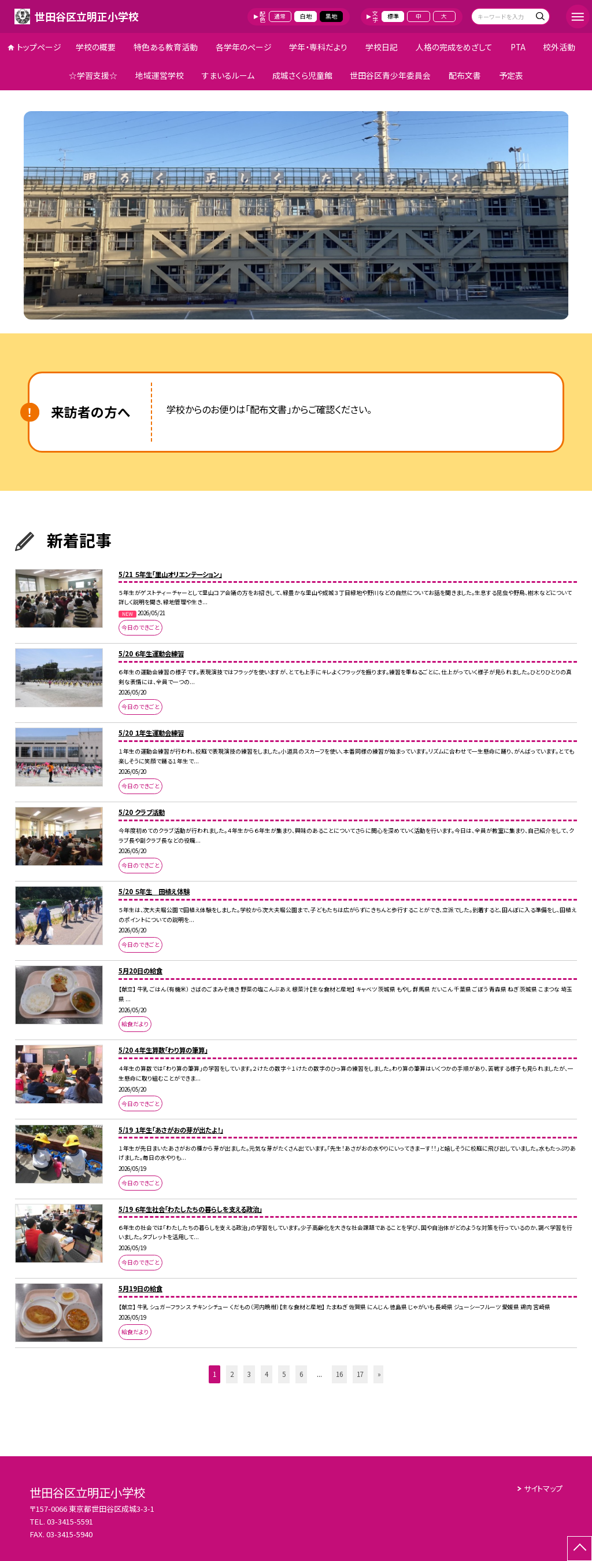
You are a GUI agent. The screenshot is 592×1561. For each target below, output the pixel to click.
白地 (306, 16)
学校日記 (381, 47)
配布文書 (465, 75)
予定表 (511, 75)
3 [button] (249, 1374)
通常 (280, 16)
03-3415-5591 (70, 1521)
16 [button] (339, 1374)
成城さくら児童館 (302, 75)
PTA (518, 47)
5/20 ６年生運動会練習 (151, 653)
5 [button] (284, 1374)
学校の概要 (96, 47)
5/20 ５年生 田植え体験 (154, 891)
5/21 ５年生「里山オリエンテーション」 (170, 574)
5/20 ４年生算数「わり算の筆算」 (163, 1050)
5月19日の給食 (140, 1288)
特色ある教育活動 (166, 47)
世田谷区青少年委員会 (390, 75)
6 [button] (301, 1374)
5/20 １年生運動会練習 (151, 732)
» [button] (379, 1374)
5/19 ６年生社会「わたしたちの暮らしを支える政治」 (190, 1209)
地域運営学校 (159, 75)
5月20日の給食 (140, 970)
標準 (393, 16)
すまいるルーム (228, 75)
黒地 (331, 16)
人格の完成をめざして (454, 47)
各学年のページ (244, 47)
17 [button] (360, 1374)
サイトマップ (543, 1488)
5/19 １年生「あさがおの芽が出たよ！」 (171, 1129)
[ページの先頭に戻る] (579, 1548)
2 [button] (232, 1374)
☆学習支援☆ (93, 75)
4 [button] (266, 1374)
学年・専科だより (318, 47)
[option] (296, 215)
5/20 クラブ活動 (142, 812)
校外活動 (559, 47)
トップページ (39, 47)
